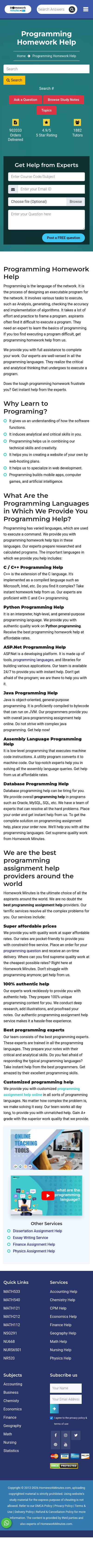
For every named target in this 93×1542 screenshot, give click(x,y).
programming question (22, 951)
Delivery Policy (24, 1512)
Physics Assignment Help (34, 1251)
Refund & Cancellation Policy (55, 1512)
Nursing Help (60, 1350)
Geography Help (63, 1333)
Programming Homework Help (54, 56)
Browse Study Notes (63, 100)
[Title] (46, 176)
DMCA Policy (43, 1506)
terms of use (61, 1423)
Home (21, 56)
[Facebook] (55, 1435)
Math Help (58, 1341)
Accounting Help (63, 1291)
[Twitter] (76, 1435)
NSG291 (10, 1333)
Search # (46, 88)
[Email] (51, 189)
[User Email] (66, 1399)
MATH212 (11, 1316)
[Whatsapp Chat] (6, 1523)
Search (14, 80)
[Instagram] (65, 1435)
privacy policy (77, 1417)
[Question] (46, 220)
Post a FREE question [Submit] (63, 238)
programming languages (33, 660)
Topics (46, 110)
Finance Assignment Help (34, 1244)
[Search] (46, 69)
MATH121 (11, 1308)
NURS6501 (12, 1350)
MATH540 (11, 1300)
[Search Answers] (53, 9)
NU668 (9, 1341)
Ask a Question (25, 100)
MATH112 (11, 1325)
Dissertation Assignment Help (37, 1231)
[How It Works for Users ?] (46, 1195)
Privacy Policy (63, 1506)
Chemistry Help (62, 1300)
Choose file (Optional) (29, 201)
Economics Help (63, 1316)
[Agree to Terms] (51, 1418)
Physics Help (60, 1358)
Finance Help (60, 1325)
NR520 (9, 1358)
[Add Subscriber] (54, 1408)
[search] (71, 9)
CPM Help (58, 1308)
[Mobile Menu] (86, 9)
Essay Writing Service (30, 1237)
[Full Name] (66, 1388)
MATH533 (11, 1291)
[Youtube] (55, 1444)
